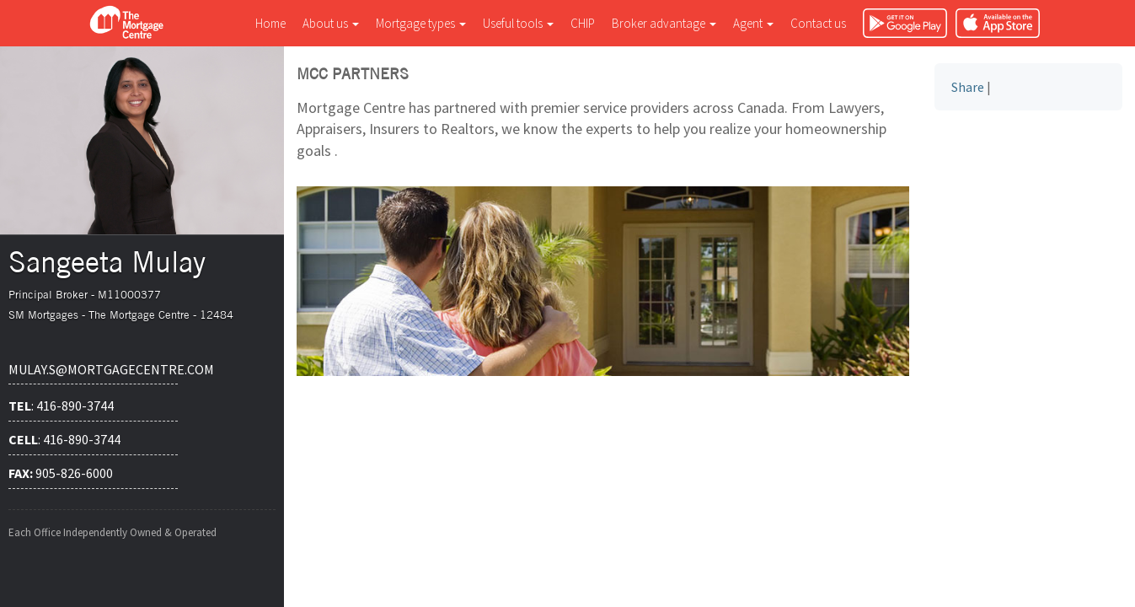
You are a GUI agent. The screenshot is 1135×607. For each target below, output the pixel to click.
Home (270, 23)
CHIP (582, 23)
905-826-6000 (60, 473)
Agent (753, 23)
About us (330, 23)
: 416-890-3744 (61, 405)
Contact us (818, 23)
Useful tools (518, 23)
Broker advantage (664, 23)
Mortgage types (421, 23)
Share (967, 86)
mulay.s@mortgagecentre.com (93, 369)
